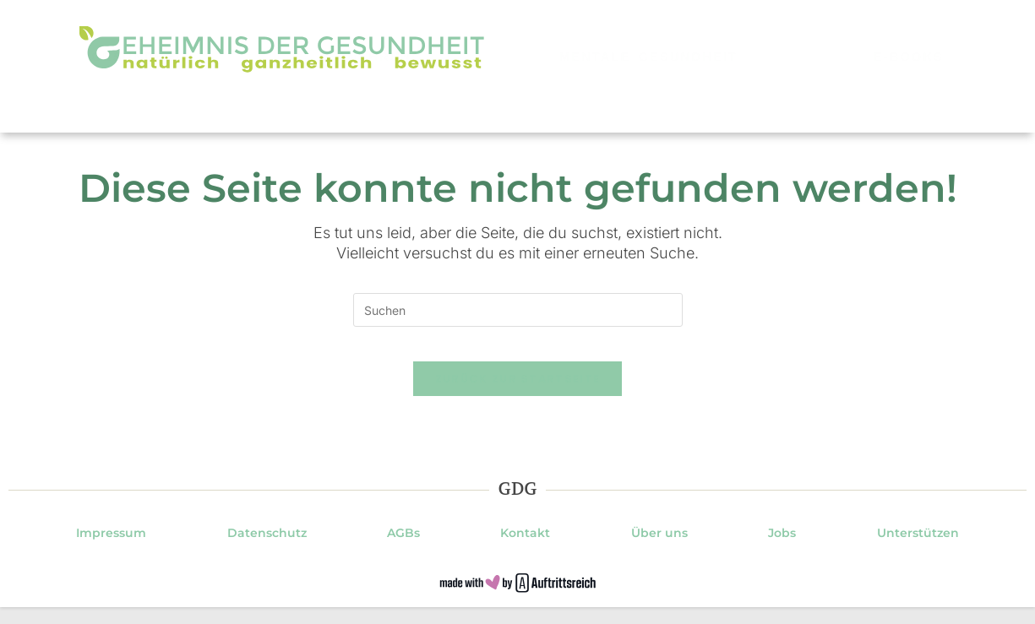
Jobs (782, 549)
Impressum (111, 549)
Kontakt (525, 549)
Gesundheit (140, 107)
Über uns (659, 549)
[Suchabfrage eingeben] (518, 310)
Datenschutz (267, 549)
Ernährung (374, 107)
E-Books (909, 107)
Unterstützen (918, 549)
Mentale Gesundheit (648, 107)
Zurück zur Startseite (517, 396)
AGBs (403, 549)
